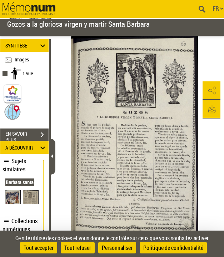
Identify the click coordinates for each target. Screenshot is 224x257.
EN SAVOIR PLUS (27, 135)
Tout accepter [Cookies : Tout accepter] (39, 248)
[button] (12, 111)
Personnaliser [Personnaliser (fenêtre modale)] (117, 248)
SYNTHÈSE (26, 45)
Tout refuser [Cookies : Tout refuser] (77, 248)
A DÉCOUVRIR (26, 147)
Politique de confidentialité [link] (173, 248)
